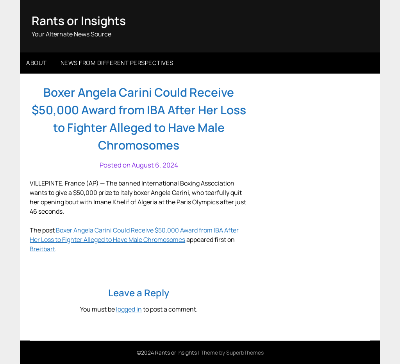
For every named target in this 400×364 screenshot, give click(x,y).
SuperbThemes (245, 352)
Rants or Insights (79, 21)
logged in (129, 309)
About (36, 63)
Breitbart (42, 249)
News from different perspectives (117, 63)
